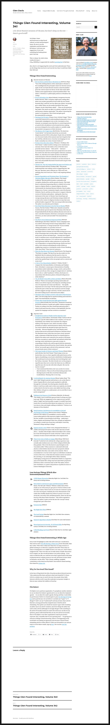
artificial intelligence (81, 169)
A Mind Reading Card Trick (41, 530)
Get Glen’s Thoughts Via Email (65, 11)
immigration (93, 181)
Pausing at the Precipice (42, 117)
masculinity (15, 51)
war (14, 55)
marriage (83, 186)
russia (20, 52)
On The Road (80, 153)
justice (91, 183)
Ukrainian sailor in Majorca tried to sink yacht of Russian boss (53, 294)
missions (93, 186)
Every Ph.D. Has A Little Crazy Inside (85, 124)
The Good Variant (39, 514)
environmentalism (17, 49)
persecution (85, 188)
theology (22, 54)
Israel (81, 183)
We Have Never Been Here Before (44, 143)
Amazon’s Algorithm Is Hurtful (42, 519)
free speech (88, 176)
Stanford (89, 196)
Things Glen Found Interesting (84, 117)
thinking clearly (92, 198)
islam (78, 183)
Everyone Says (38, 505)
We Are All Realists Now (42, 97)
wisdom (78, 201)
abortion (78, 164)
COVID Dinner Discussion (41, 478)
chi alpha (19, 48)
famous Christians (80, 176)
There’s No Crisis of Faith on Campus (44, 439)
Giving (88, 11)
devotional (83, 171)
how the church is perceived (83, 181)
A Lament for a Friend (82, 146)
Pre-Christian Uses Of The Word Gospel (86, 131)
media (88, 186)
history (92, 179)
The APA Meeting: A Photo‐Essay (50, 543)
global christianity (80, 179)
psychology (15, 52)
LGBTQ (78, 186)
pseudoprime (59, 62)
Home (39, 11)
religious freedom (81, 193)
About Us (94, 11)
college (23, 48)
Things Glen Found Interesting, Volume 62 (87, 152)
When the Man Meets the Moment (44, 251)
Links (14, 46)
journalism (86, 183)
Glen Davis (18, 10)
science (92, 193)
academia (84, 164)
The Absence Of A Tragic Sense (44, 131)
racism (88, 191)
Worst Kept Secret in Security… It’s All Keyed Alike (48, 524)
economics (90, 171)
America (94, 164)
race (85, 191)
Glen (14, 42)
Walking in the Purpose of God (42, 395)
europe (86, 174)
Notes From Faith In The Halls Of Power (86, 121)
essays (83, 66)
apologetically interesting (82, 166)
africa (89, 164)
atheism (89, 169)
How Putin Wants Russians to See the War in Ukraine (50, 206)
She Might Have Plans (40, 509)
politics (91, 188)
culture (78, 171)
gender (94, 176)
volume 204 (41, 563)
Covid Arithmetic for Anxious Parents (44, 378)
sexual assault (82, 196)
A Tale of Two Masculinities (43, 263)
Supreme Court (16, 54)
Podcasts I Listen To (82, 118)
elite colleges (80, 174)
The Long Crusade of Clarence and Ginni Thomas (49, 351)
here (52, 624)
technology (79, 198)
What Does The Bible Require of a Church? (86, 150)
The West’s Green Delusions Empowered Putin (48, 219)
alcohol (14, 48)
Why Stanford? (80, 11)
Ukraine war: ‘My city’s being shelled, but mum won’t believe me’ (53, 164)
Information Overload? (82, 123)
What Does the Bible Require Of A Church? (86, 120)
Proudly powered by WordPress (26, 718)
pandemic (20, 51)
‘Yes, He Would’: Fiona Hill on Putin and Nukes (48, 279)
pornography (79, 191)
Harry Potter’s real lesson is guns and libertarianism (49, 483)
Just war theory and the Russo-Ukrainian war (48, 81)
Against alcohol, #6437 (40, 427)
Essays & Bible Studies (49, 11)
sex (77, 196)
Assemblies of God (88, 62)
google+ (88, 179)
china (93, 169)
